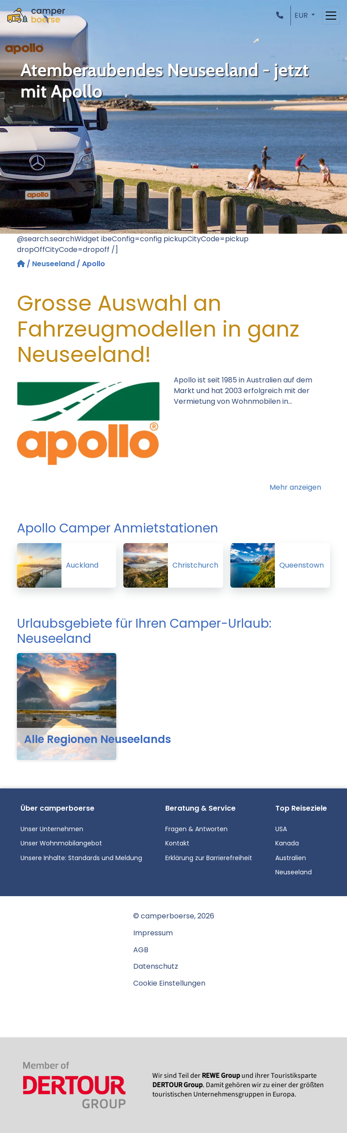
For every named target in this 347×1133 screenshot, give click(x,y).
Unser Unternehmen (51, 828)
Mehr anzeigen (295, 487)
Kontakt (177, 843)
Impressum (153, 933)
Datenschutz (155, 966)
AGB (140, 950)
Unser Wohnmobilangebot (61, 843)
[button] (281, 15)
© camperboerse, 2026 (173, 916)
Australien (290, 857)
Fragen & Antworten (196, 828)
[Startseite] (22, 264)
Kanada (287, 843)
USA (281, 828)
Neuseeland (53, 264)
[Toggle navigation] (331, 15)
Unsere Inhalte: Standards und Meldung (81, 857)
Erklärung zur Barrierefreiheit (208, 857)
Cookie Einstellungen (169, 983)
